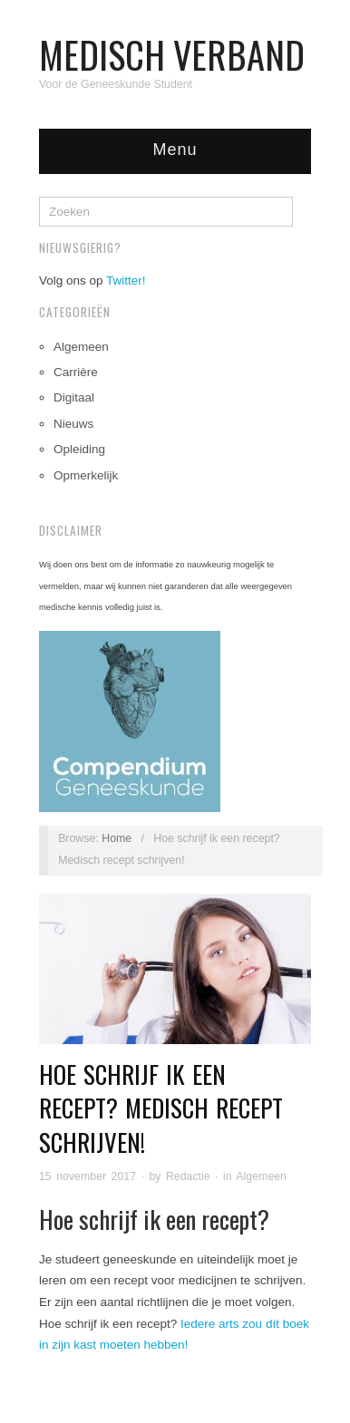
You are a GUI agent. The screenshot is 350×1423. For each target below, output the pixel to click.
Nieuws (73, 424)
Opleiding (79, 449)
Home (116, 838)
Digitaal (73, 397)
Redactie (188, 1176)
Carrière (75, 372)
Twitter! (126, 280)
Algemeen (81, 346)
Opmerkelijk (85, 475)
